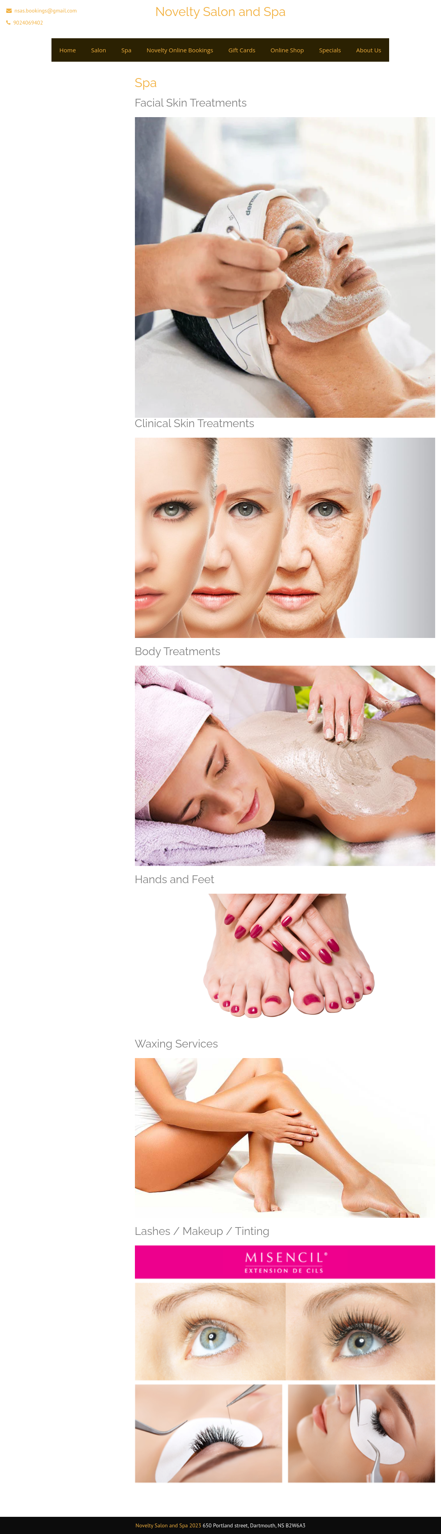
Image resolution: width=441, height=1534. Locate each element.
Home (67, 50)
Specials (330, 50)
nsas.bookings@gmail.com (45, 10)
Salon (98, 50)
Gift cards (241, 50)
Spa (126, 50)
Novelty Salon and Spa (220, 11)
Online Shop (287, 50)
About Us (368, 50)
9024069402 (28, 22)
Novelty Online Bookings (180, 50)
